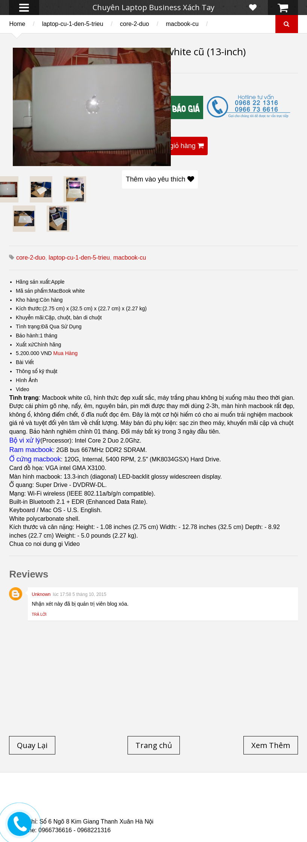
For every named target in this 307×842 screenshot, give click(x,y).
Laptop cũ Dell (130, 797)
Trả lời (39, 615)
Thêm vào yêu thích (160, 179)
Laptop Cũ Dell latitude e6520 (196, 815)
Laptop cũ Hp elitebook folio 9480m (244, 801)
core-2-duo (134, 24)
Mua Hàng (65, 353)
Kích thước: (29, 308)
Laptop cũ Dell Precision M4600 (72, 806)
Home (17, 24)
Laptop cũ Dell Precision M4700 (168, 806)
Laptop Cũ (266, 797)
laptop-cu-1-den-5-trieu (72, 24)
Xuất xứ (25, 345)
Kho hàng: (28, 300)
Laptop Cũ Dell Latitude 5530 (105, 815)
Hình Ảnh (27, 380)
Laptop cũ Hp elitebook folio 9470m (137, 801)
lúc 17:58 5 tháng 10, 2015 (79, 594)
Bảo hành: (28, 336)
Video (22, 389)
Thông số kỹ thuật (37, 371)
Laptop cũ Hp (77, 797)
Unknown (41, 594)
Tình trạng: (28, 326)
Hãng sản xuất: (33, 282)
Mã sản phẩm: (32, 291)
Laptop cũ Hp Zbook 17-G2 (190, 810)
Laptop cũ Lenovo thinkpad (201, 797)
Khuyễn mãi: (30, 317)
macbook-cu (182, 24)
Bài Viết (25, 362)
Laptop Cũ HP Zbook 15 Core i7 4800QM (94, 810)
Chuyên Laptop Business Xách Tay (153, 7)
